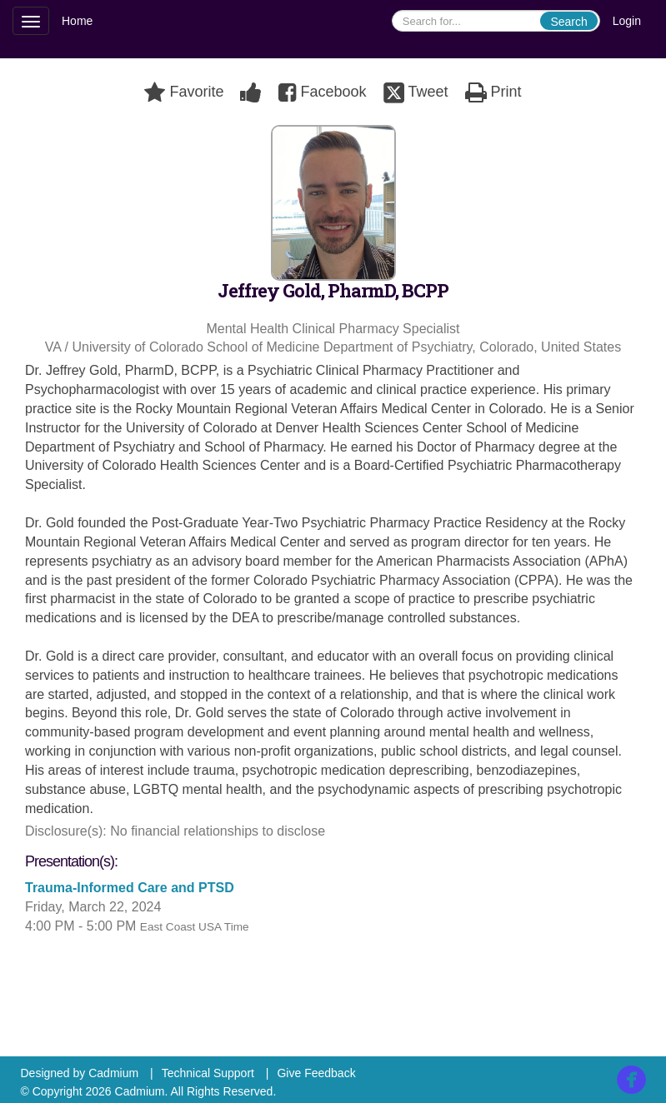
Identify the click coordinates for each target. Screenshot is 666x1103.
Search (568, 21)
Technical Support (208, 1073)
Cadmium (113, 1073)
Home (77, 20)
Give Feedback (316, 1073)
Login (627, 20)
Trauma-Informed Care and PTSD (131, 888)
